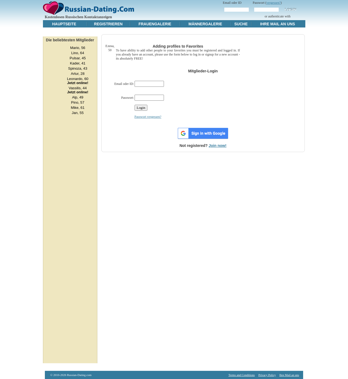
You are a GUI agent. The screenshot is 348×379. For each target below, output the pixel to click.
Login (290, 9)
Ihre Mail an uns (277, 24)
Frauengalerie (154, 24)
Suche (241, 24)
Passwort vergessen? (148, 117)
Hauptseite (64, 24)
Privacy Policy (267, 375)
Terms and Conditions (241, 375)
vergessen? (273, 3)
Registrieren (108, 24)
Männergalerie (205, 24)
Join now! (217, 145)
